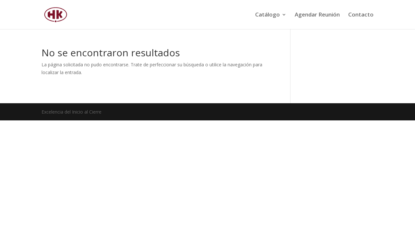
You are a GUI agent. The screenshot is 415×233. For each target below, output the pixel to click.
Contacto (361, 15)
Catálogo (267, 15)
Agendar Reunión (317, 15)
